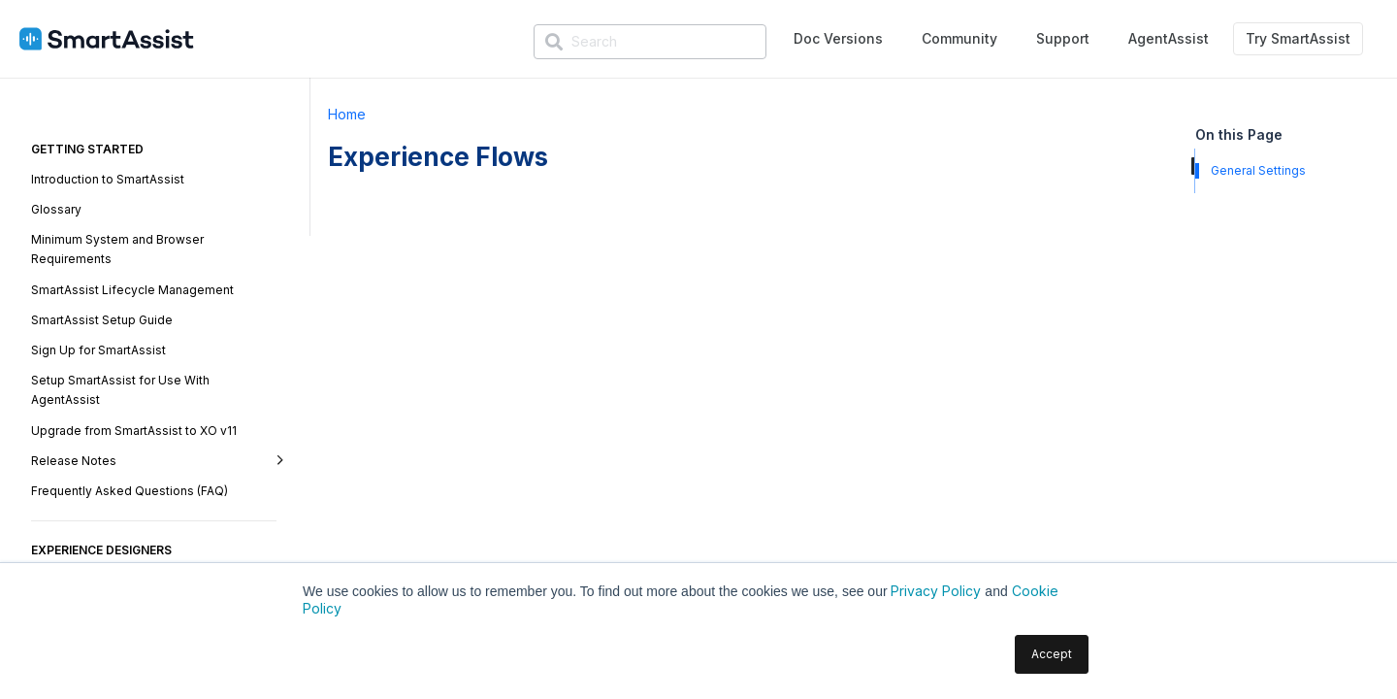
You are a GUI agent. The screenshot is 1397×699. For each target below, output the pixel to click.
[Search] (650, 41)
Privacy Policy (936, 590)
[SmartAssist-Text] (106, 39)
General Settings (1258, 170)
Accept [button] (1051, 654)
